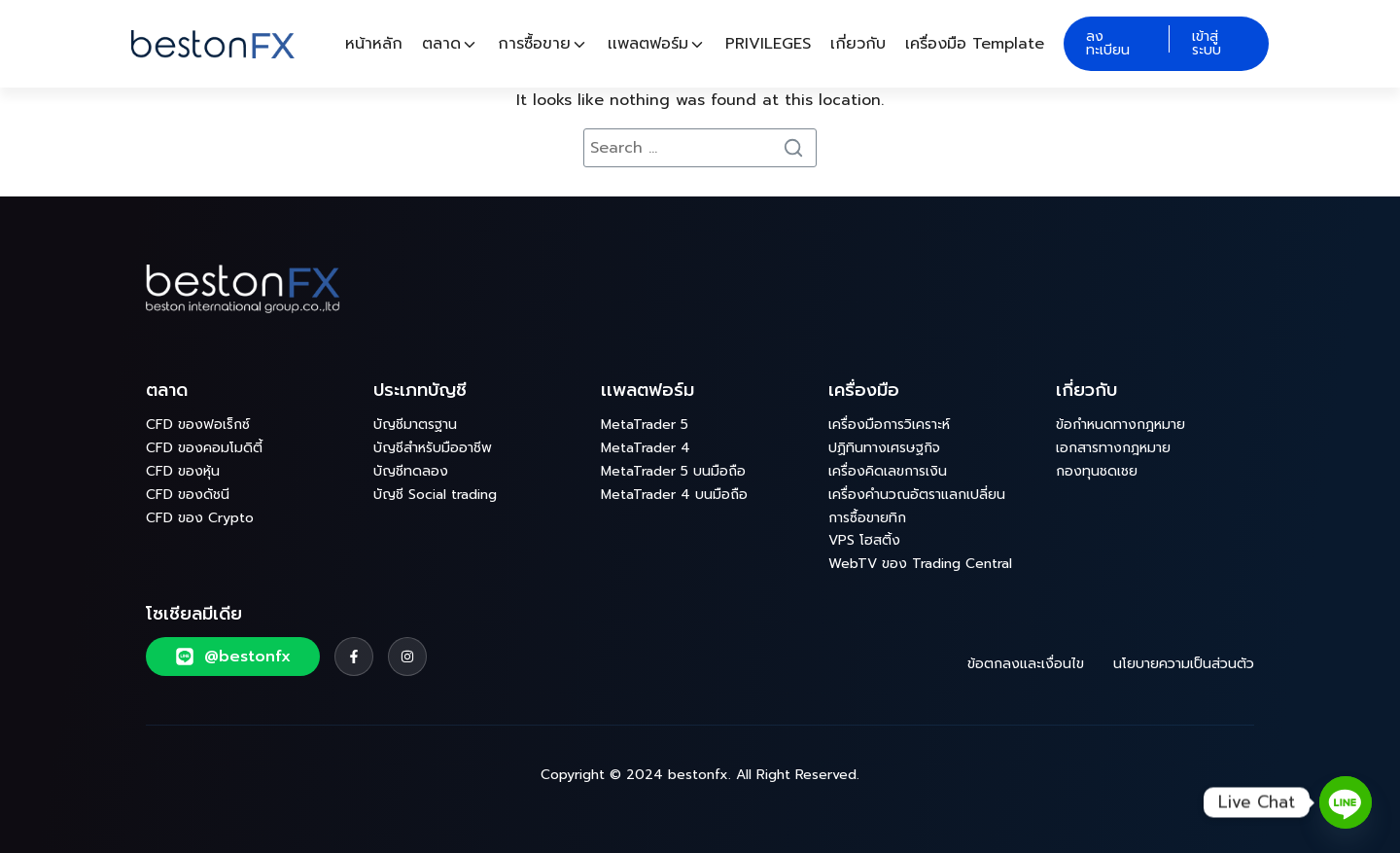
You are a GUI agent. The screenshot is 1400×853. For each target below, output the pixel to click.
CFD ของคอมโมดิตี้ (204, 448)
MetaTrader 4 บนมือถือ (674, 494)
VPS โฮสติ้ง (864, 540)
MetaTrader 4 (645, 448)
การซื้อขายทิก (867, 518)
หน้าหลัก (373, 44)
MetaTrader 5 (644, 424)
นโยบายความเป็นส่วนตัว (1183, 664)
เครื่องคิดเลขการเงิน (887, 471)
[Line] (1345, 802)
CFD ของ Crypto (200, 518)
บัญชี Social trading (435, 494)
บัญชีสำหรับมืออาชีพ (432, 448)
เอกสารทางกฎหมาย (1113, 448)
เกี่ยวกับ (858, 44)
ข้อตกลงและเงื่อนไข (1025, 664)
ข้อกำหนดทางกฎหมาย (1120, 424)
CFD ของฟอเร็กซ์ (198, 424)
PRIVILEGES (768, 44)
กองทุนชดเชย (1097, 471)
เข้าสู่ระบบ (1206, 43)
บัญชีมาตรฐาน (415, 424)
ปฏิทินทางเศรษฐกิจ (884, 448)
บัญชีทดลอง (410, 471)
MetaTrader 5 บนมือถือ (673, 471)
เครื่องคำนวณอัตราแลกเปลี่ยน (916, 494)
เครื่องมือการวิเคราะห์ (889, 424)
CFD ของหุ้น (183, 471)
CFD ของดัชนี (187, 494)
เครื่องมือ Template (974, 44)
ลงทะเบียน (1108, 43)
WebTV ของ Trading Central (920, 563)
